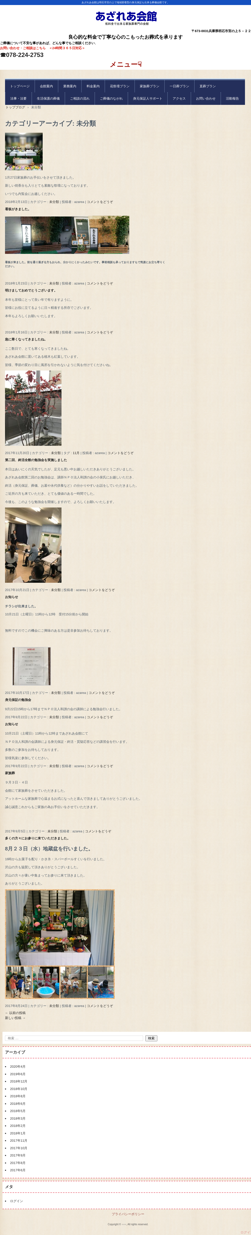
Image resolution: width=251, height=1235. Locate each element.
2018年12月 (18, 1081)
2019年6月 (18, 1074)
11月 (76, 453)
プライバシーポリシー (128, 1214)
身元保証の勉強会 (18, 700)
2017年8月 (18, 1163)
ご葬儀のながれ (111, 98)
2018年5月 (18, 1111)
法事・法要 (18, 98)
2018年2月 (18, 1126)
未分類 (54, 202)
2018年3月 (18, 1118)
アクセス (179, 98)
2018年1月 (18, 1133)
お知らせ (11, 597)
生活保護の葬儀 (48, 98)
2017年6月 (18, 1170)
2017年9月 (18, 1155)
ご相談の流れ (80, 98)
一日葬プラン (179, 86)
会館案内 (46, 86)
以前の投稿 (15, 1013)
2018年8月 (18, 1096)
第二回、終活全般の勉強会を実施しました (36, 460)
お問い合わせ (206, 98)
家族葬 (10, 773)
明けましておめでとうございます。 (31, 290)
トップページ (20, 86)
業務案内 (69, 86)
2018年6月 (18, 1104)
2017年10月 (18, 1148)
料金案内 (93, 86)
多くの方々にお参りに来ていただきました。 (37, 838)
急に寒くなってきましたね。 (26, 339)
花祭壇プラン (120, 86)
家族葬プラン (149, 86)
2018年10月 (18, 1089)
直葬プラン (208, 86)
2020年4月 (18, 1066)
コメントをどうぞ (100, 202)
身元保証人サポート (147, 98)
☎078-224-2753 (21, 54)
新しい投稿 (15, 1018)
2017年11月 (18, 1140)
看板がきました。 (18, 209)
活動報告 (232, 98)
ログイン (16, 1201)
